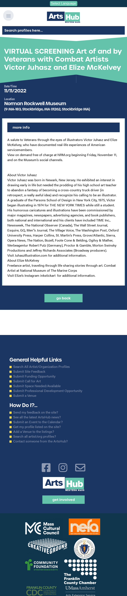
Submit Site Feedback (29, 371)
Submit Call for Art (27, 381)
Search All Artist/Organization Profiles (41, 366)
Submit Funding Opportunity (34, 376)
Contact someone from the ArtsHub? (40, 441)
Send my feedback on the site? (35, 412)
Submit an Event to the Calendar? (38, 422)
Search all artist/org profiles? (34, 436)
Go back (63, 298)
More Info (21, 127)
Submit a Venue (24, 395)
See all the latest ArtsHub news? (37, 417)
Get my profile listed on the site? (37, 426)
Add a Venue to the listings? (33, 431)
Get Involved (63, 499)
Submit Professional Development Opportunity (47, 390)
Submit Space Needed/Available (37, 386)
